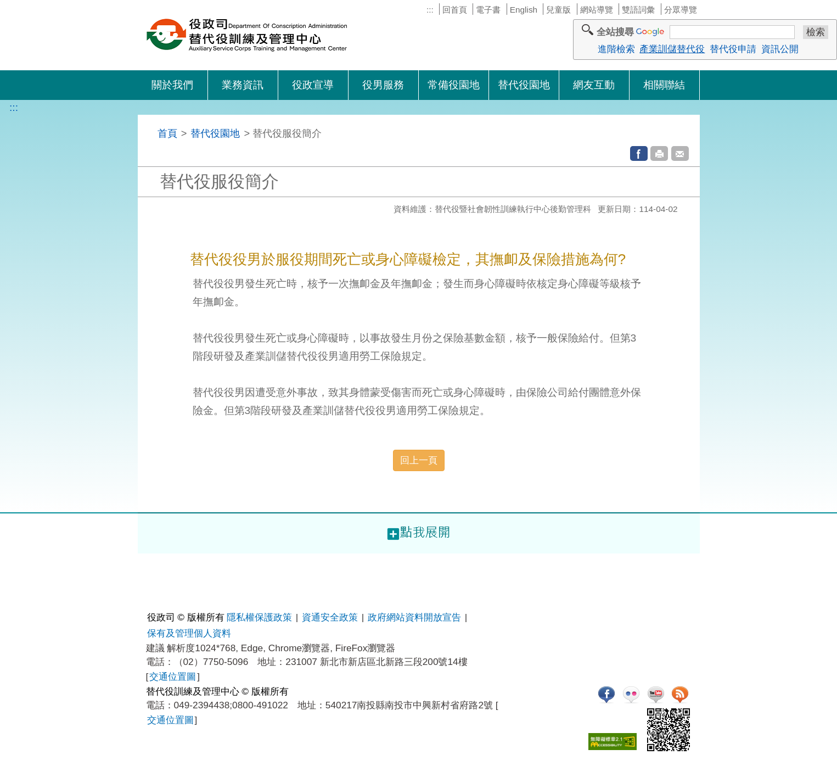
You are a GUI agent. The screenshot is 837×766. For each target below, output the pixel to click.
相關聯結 (664, 85)
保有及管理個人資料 (189, 633)
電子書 (488, 9)
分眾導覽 (680, 9)
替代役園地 (524, 85)
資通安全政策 (330, 617)
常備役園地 (454, 85)
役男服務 (383, 85)
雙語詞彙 (638, 9)
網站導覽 (596, 9)
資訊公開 (780, 48)
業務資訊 (242, 85)
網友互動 (594, 85)
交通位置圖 (172, 676)
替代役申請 (733, 48)
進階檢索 (616, 48)
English (523, 9)
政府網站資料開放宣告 (414, 617)
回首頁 (454, 9)
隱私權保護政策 (259, 617)
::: (430, 9)
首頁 (167, 133)
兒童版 (558, 9)
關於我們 (172, 85)
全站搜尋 (615, 31)
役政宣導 (313, 85)
